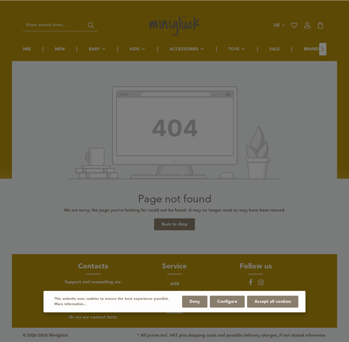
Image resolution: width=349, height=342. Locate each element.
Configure (227, 316)
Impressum (174, 303)
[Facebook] (251, 284)
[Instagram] (261, 284)
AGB (174, 284)
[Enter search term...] (53, 25)
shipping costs (202, 335)
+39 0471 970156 (93, 295)
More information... (70, 319)
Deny (195, 316)
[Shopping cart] (320, 25)
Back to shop (174, 224)
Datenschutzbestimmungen (174, 293)
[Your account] (307, 25)
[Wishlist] (294, 25)
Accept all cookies (273, 316)
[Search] (91, 25)
